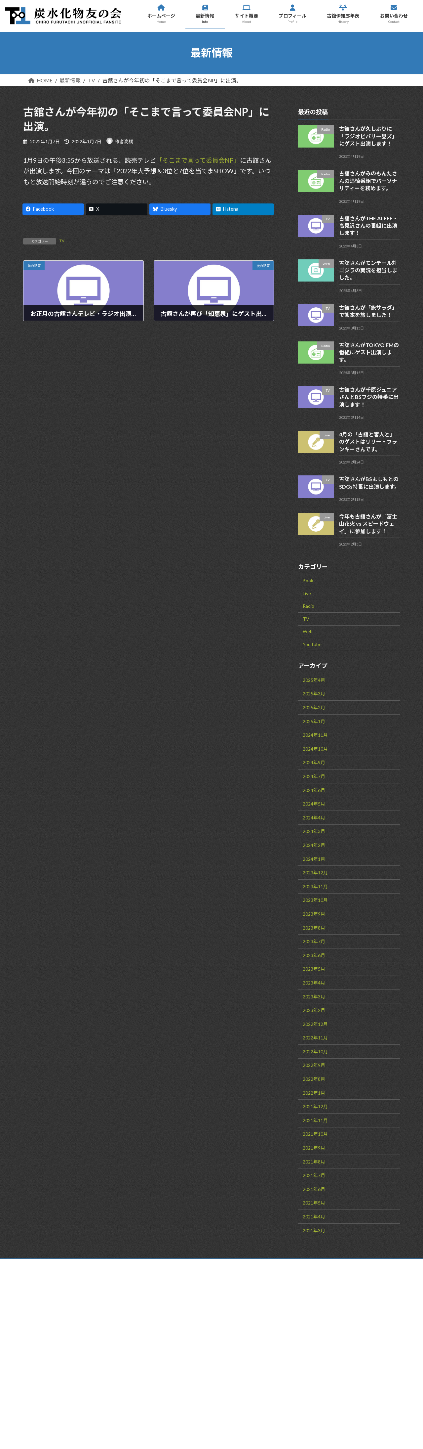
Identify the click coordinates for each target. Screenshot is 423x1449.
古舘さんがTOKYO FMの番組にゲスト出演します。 (369, 352)
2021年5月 (314, 1203)
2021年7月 (314, 1175)
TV (61, 240)
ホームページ (241, 1311)
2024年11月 (315, 735)
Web (308, 631)
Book (308, 580)
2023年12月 (315, 872)
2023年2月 (314, 1010)
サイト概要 (239, 1341)
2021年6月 (314, 1189)
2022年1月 (314, 1092)
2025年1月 (314, 721)
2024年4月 (314, 817)
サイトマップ (111, 1265)
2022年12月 (315, 1024)
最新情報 (236, 1326)
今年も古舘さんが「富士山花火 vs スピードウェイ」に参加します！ (368, 523)
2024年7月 (314, 776)
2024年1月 (314, 858)
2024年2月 (314, 845)
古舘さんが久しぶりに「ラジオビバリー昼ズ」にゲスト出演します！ (368, 136)
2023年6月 (314, 955)
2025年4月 (314, 679)
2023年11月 (315, 886)
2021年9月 (314, 1148)
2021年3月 (314, 1230)
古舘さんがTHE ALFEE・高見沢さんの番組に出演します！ (368, 225)
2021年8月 (314, 1161)
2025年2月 (314, 707)
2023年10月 (315, 900)
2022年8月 (314, 1079)
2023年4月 (314, 982)
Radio (308, 606)
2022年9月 (314, 1065)
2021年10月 (315, 1134)
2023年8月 (314, 927)
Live (307, 593)
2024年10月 (315, 748)
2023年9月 (314, 913)
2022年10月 (315, 1051)
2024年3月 (314, 831)
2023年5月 (314, 969)
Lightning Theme (209, 1435)
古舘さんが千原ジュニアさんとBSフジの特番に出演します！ (369, 396)
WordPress (169, 1435)
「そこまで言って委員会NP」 (198, 160)
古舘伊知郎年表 (244, 1370)
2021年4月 (314, 1216)
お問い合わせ (55, 1265)
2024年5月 (314, 804)
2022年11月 (315, 1037)
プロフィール (241, 1355)
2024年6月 (314, 790)
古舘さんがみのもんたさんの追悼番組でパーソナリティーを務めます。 (368, 180)
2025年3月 (314, 693)
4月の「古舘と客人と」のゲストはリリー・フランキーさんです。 (368, 441)
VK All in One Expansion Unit (261, 1435)
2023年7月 (314, 941)
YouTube (312, 644)
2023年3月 (314, 996)
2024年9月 (314, 762)
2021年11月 (315, 1120)
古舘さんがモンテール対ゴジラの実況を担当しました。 (368, 270)
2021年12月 (315, 1106)
